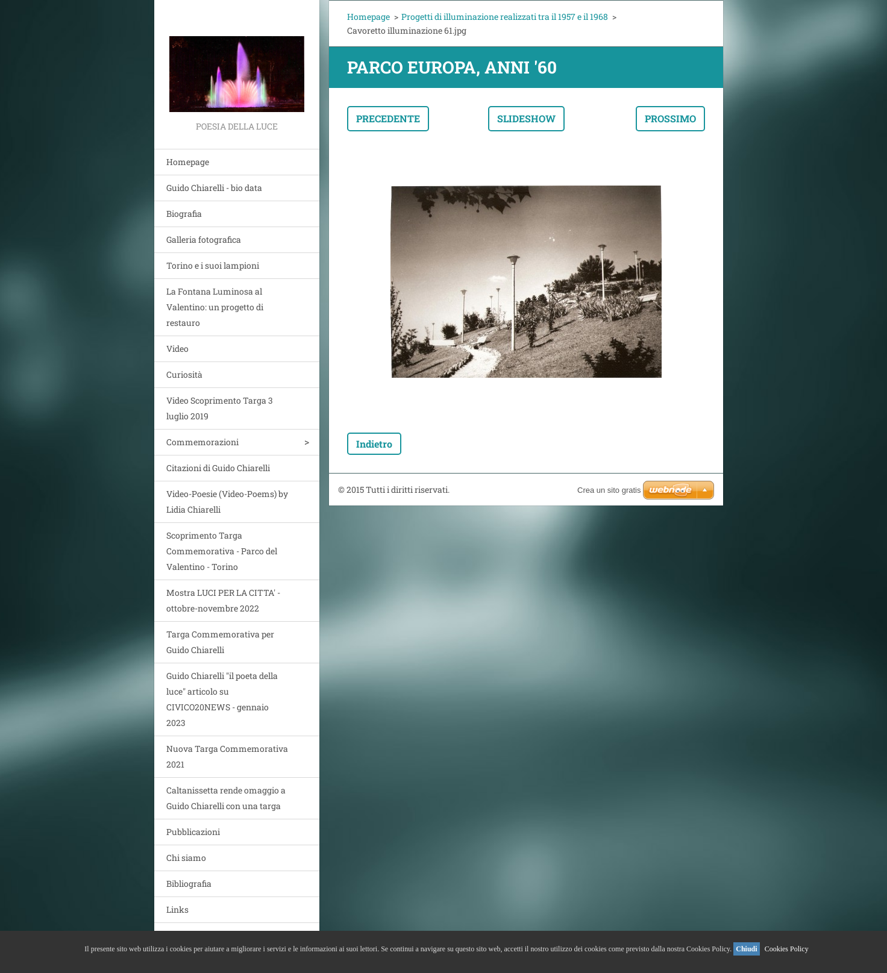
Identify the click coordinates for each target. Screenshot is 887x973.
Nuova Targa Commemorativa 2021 (227, 756)
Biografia (184, 213)
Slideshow (526, 118)
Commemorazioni (202, 442)
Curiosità (184, 374)
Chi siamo (186, 857)
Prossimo (670, 118)
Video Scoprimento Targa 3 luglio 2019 (219, 408)
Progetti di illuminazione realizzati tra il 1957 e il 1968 (504, 16)
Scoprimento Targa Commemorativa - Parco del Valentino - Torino (221, 551)
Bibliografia (189, 883)
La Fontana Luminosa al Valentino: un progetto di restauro (214, 307)
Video (177, 348)
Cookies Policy (787, 949)
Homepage (187, 161)
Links (177, 909)
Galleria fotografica (203, 239)
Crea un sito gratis (609, 490)
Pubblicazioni (193, 831)
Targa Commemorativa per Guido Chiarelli (220, 641)
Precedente (388, 118)
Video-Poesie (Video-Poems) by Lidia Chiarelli (227, 501)
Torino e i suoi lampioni (212, 265)
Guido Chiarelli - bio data (214, 187)
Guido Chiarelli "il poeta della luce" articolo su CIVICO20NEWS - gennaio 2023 (222, 699)
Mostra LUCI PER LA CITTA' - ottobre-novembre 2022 (223, 600)
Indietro (374, 443)
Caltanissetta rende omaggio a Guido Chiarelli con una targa (226, 798)
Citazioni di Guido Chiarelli (218, 468)
